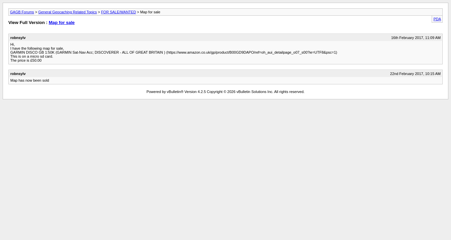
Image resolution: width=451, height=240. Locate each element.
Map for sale (62, 22)
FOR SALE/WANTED (118, 12)
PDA (437, 19)
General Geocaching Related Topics (67, 12)
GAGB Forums (22, 12)
